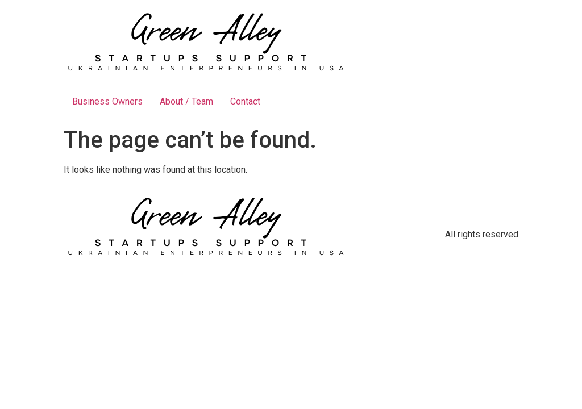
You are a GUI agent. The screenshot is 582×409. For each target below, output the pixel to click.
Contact (245, 101)
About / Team (186, 101)
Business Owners (107, 101)
